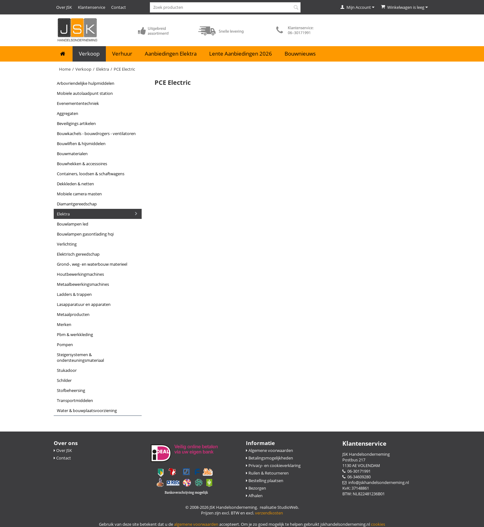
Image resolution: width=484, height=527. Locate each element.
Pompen (65, 344)
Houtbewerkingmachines (80, 274)
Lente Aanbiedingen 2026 (240, 53)
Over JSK (64, 7)
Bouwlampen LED (72, 224)
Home (65, 69)
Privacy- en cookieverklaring (273, 465)
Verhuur (122, 53)
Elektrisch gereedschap (78, 254)
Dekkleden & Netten (75, 184)
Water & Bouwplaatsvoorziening (87, 410)
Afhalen (254, 495)
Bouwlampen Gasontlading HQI (85, 234)
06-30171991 (356, 471)
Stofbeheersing (71, 390)
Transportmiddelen (75, 400)
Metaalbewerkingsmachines (83, 284)
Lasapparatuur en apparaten (84, 304)
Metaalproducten (73, 314)
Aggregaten (67, 113)
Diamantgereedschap (77, 204)
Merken (64, 324)
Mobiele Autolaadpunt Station (85, 93)
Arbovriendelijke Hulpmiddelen (85, 83)
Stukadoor (67, 370)
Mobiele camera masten (79, 194)
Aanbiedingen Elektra (171, 53)
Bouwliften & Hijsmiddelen (81, 143)
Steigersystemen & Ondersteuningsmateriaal (80, 357)
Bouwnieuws (300, 53)
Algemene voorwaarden (269, 450)
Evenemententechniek (78, 103)
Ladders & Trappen (74, 294)
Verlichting (67, 244)
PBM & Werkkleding (75, 334)
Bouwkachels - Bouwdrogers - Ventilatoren (96, 133)
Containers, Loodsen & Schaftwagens (90, 174)
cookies (378, 524)
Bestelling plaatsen (264, 480)
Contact (118, 7)
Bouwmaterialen (72, 153)
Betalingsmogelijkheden (269, 458)
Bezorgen (256, 488)
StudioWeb (287, 507)
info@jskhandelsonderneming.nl (375, 482)
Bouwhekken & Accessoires (82, 163)
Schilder (64, 380)
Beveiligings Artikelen (76, 123)
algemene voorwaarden (196, 524)
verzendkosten (269, 513)
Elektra (102, 69)
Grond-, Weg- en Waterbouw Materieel (92, 264)
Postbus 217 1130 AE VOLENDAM (361, 462)
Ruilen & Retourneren (267, 473)
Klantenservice (91, 7)
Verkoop (89, 53)
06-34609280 (356, 477)
